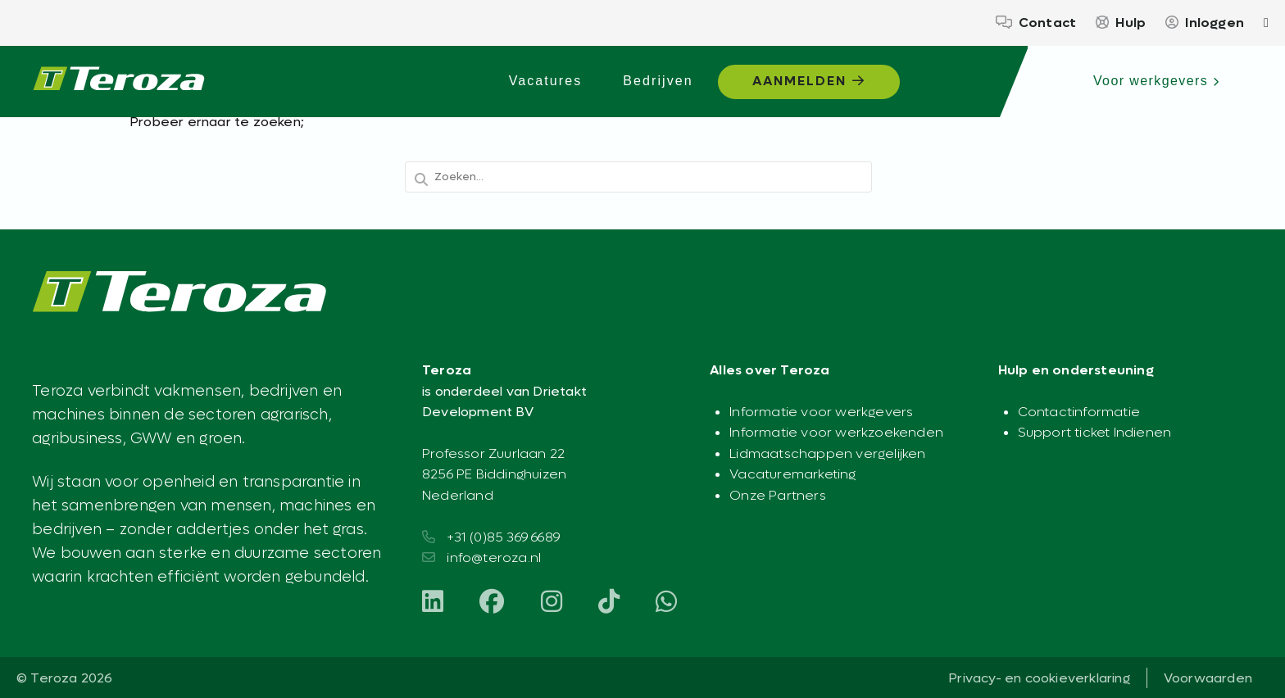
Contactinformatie (1079, 411)
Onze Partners (777, 495)
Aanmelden (808, 80)
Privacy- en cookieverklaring (1039, 678)
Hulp (1121, 22)
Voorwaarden (1208, 678)
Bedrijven (657, 81)
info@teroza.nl (494, 557)
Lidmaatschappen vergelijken (827, 453)
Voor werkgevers (1156, 81)
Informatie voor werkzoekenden (836, 432)
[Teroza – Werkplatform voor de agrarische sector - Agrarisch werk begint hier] (119, 81)
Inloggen (1204, 22)
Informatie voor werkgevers (821, 411)
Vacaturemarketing (792, 474)
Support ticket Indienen (1095, 432)
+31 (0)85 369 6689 (503, 537)
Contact (1036, 22)
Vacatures (546, 81)
